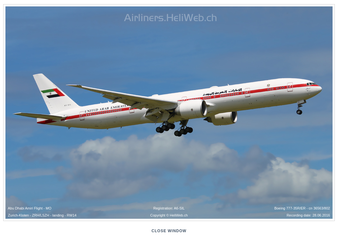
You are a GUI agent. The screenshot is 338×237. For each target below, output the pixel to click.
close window (168, 231)
